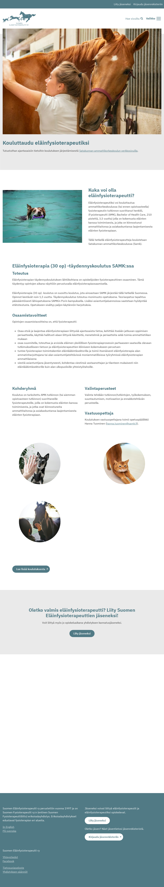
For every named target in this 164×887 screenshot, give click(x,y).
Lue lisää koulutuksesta (30, 569)
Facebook (8, 861)
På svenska (9, 831)
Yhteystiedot (10, 857)
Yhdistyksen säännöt (15, 871)
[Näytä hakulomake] (134, 18)
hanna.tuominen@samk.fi (122, 423)
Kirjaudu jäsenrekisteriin (148, 4)
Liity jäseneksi (122, 4)
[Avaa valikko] (153, 18)
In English (8, 827)
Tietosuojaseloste (13, 867)
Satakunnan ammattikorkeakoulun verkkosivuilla (108, 150)
